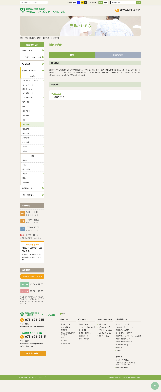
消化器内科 (26, 136)
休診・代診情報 (28, 206)
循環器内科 (26, 145)
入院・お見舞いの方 (105, 331)
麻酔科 (24, 163)
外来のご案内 (27, 62)
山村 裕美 (57, 105)
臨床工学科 (26, 181)
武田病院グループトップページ (33, 389)
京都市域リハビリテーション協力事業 (128, 348)
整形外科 (25, 114)
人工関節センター (28, 105)
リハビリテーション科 (30, 92)
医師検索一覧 (27, 200)
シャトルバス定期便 (123, 372)
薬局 (24, 190)
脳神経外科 (26, 123)
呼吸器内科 (26, 140)
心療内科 (25, 154)
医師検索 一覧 (83, 348)
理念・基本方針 (66, 339)
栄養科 (24, 176)
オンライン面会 (104, 348)
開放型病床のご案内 (122, 342)
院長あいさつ (65, 336)
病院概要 (64, 342)
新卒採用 (120, 359)
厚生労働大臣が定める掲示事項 (68, 346)
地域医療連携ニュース (123, 351)
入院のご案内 (103, 336)
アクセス (119, 369)
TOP (21, 50)
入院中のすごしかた (105, 342)
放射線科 (25, 194)
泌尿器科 (25, 127)
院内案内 (64, 352)
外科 (24, 118)
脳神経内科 (26, 149)
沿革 (62, 349)
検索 (138, 2)
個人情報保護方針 (122, 379)
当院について (65, 331)
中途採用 (120, 362)
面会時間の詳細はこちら (31, 288)
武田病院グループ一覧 (29, 2)
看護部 (24, 172)
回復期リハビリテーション (125, 339)
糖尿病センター (27, 101)
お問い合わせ (32, 365)
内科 (24, 132)
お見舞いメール (105, 345)
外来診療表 (26, 75)
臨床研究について (67, 355)
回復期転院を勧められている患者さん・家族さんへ (125, 375)
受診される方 (30, 50)
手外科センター (27, 109)
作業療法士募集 (122, 356)
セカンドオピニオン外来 (31, 69)
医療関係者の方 (121, 331)
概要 (72, 66)
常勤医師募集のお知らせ (124, 353)
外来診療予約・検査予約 (124, 345)
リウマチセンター (28, 97)
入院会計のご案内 (104, 339)
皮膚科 (24, 158)
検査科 (24, 185)
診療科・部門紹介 (43, 50)
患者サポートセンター (123, 336)
